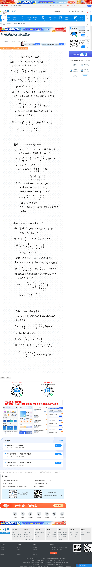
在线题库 (67, 17)
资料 (82, 11)
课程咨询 (87, 20)
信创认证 (37, 536)
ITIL (41, 534)
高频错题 (39, 515)
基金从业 (65, 536)
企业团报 (87, 31)
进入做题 (85, 75)
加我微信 (37, 44)
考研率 (2, 377)
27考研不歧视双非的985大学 (10, 480)
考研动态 (14, 17)
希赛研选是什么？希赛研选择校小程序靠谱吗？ (15, 486)
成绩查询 (14, 19)
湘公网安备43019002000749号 (62, 562)
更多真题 (60, 440)
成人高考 (88, 532)
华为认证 (37, 532)
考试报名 (9, 17)
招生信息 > (10, 23)
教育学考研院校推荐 (39, 486)
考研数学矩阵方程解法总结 (19, 23)
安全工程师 (49, 536)
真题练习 (7, 440)
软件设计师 (26, 539)
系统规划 (26, 536)
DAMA (13, 539)
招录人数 (29, 19)
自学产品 (18, 547)
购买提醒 (2, 554)
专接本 (82, 534)
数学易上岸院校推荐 (8, 483)
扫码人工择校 (84, 46)
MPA (55, 17)
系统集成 (30, 536)
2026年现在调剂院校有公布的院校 (42, 480)
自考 (82, 532)
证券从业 (60, 536)
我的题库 (88, 60)
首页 (2, 5)
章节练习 (47, 515)
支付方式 (2, 552)
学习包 (71, 11)
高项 (30, 532)
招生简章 (29, 17)
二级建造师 (54, 534)
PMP (13, 532)
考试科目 (81, 17)
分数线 (34, 19)
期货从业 (60, 539)
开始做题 (58, 445)
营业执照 (35, 554)
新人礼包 (87, 14)
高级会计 (60, 534)
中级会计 (65, 532)
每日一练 (54, 515)
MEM (76, 534)
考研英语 (76, 532)
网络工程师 (31, 539)
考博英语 (71, 532)
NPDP (18, 532)
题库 (77, 11)
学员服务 (87, 25)
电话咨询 (87, 36)
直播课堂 (64, 11)
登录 (89, 5)
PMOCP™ (19, 534)
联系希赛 (35, 552)
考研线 (8, 377)
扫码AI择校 (84, 35)
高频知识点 (30, 515)
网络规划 (26, 534)
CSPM (13, 534)
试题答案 (62, 515)
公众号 (87, 42)
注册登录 (2, 547)
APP (13, 5)
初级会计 (60, 532)
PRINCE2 (19, 536)
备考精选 (5, 14)
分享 (4, 25)
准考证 (8, 19)
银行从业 (65, 534)
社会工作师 (54, 532)
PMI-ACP (19, 539)
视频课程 (57, 11)
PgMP (13, 536)
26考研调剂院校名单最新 (40, 483)
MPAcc (49, 19)
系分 (25, 532)
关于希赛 (35, 547)
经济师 (48, 532)
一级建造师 (49, 534)
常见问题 (35, 549)
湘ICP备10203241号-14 (50, 562)
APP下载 (87, 48)
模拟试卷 (23, 515)
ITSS (36, 534)
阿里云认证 (42, 532)
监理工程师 (54, 536)
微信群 (18, 5)
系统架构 (30, 534)
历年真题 (81, 19)
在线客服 (53, 553)
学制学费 (35, 17)
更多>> (55, 19)
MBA (50, 17)
